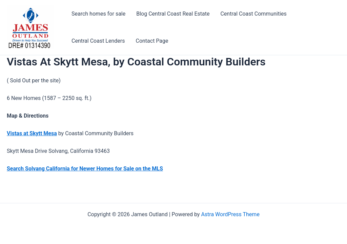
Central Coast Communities (253, 14)
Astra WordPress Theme (230, 214)
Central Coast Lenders (98, 41)
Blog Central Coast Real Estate (172, 14)
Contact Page (152, 41)
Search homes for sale (98, 14)
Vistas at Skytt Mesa (32, 133)
